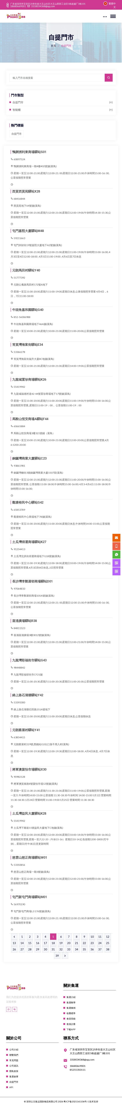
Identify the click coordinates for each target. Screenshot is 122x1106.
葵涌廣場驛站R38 (24, 621)
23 (92, 943)
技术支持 (93, 1101)
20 (68, 943)
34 (76, 949)
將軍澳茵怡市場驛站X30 (29, 769)
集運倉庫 (13, 1076)
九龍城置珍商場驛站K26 (29, 379)
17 (45, 943)
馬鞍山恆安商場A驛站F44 (30, 419)
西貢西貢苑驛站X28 (26, 191)
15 (29, 943)
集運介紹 (71, 997)
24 (100, 943)
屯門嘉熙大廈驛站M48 (28, 231)
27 (22, 949)
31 (53, 949)
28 (29, 949)
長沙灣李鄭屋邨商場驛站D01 (32, 581)
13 (14, 943)
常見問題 (13, 1060)
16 (37, 943)
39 (57, 955)
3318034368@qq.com (43, 6)
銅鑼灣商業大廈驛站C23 (29, 458)
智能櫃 (17, 109)
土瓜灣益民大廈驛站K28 (29, 813)
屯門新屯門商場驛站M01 (29, 897)
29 (37, 949)
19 (61, 943)
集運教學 (71, 1002)
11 (100, 936)
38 (107, 949)
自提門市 (18, 102)
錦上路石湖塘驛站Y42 (27, 695)
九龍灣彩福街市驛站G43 (29, 660)
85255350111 (77, 1069)
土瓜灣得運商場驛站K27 (29, 542)
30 (45, 949)
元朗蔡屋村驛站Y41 (26, 730)
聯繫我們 (13, 1055)
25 (107, 943)
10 (92, 936)
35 (84, 949)
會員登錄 (71, 1018)
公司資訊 (13, 1065)
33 (68, 949)
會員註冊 (71, 1024)
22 (84, 943)
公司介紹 (13, 1049)
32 (61, 949)
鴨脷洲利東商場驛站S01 (29, 152)
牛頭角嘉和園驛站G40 (27, 310)
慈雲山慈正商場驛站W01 (29, 857)
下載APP (71, 1029)
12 (107, 936)
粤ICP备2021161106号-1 (76, 1101)
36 (92, 949)
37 (100, 949)
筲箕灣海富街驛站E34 (27, 345)
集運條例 (71, 1007)
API (11, 1087)
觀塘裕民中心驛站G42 (27, 502)
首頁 (53, 45)
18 (53, 943)
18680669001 (18, 6)
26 (14, 949)
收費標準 (71, 1013)
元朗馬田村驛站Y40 (26, 270)
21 (76, 943)
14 (22, 943)
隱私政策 (13, 1071)
